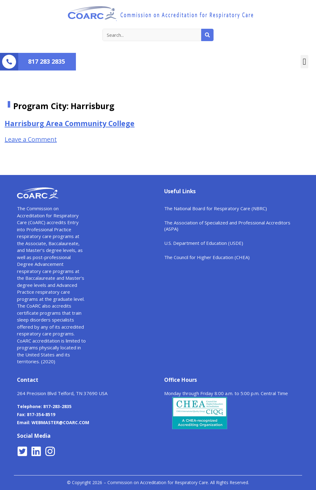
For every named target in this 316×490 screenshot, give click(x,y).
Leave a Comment (31, 139)
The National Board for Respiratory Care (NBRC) (215, 208)
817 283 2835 (46, 61)
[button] (304, 62)
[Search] (207, 35)
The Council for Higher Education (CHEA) (207, 257)
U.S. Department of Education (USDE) (203, 243)
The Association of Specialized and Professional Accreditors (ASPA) (227, 225)
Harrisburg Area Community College (70, 123)
